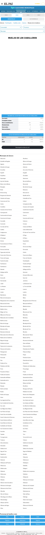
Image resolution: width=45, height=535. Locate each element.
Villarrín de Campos (27, 499)
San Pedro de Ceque (5, 411)
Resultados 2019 (21, 11)
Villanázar (25, 482)
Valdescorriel (3, 448)
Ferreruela (25, 249)
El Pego (24, 235)
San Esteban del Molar (28, 403)
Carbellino (2, 206)
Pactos (29, 11)
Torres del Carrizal (27, 437)
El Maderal (2, 235)
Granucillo (2, 278)
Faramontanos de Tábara (6, 243)
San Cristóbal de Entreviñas (6, 403)
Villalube (2, 479)
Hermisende (3, 280)
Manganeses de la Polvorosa (29, 300)
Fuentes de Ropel (27, 263)
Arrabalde (25, 175)
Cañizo (2, 204)
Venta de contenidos (10, 533)
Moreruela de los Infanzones (7, 334)
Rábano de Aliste (27, 383)
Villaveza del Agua (4, 505)
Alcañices (25, 158)
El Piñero (25, 238)
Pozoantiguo (26, 369)
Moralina (25, 332)
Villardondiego (3, 499)
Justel (1, 283)
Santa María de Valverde (6, 423)
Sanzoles (2, 431)
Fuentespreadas (27, 266)
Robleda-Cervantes (27, 391)
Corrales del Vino (4, 226)
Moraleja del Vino (27, 323)
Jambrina (25, 280)
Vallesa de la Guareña (28, 448)
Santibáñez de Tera (27, 423)
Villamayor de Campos (28, 479)
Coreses (25, 224)
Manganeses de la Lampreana (7, 300)
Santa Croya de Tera (28, 417)
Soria (7, 524)
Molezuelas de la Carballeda (7, 317)
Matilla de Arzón (27, 306)
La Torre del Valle (27, 286)
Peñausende (3, 354)
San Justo (2, 406)
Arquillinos (2, 175)
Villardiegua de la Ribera (6, 497)
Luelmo (24, 292)
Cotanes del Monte (27, 226)
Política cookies (39, 533)
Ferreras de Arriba (4, 249)
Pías (1, 360)
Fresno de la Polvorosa (5, 255)
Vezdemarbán (3, 457)
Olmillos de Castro (4, 343)
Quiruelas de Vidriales (28, 380)
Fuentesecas (3, 266)
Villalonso (2, 477)
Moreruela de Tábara (28, 334)
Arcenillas (2, 170)
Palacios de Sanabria (5, 349)
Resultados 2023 (11, 11)
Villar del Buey (26, 494)
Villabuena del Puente (5, 462)
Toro (24, 434)
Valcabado (2, 445)
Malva (24, 297)
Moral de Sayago (4, 323)
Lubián (2, 292)
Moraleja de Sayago (5, 326)
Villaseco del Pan (4, 502)
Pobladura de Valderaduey (29, 366)
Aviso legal (23, 533)
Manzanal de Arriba (5, 303)
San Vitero (25, 428)
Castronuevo (26, 212)
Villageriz (25, 468)
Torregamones (3, 437)
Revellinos (25, 386)
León (37, 516)
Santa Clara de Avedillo (5, 414)
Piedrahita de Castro (28, 360)
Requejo (2, 386)
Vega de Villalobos (27, 451)
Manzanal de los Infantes (6, 306)
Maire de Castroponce (5, 297)
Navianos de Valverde (28, 340)
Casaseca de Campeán (28, 206)
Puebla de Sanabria (5, 374)
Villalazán (2, 471)
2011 (28, 15)
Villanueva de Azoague (5, 485)
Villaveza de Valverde (28, 505)
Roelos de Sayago (4, 394)
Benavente (25, 184)
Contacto (3, 533)
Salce (1, 397)
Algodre (2, 164)
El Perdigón (3, 238)
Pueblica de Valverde (28, 374)
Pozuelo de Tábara (4, 371)
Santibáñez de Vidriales (5, 425)
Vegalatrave (3, 454)
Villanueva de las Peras (5, 488)
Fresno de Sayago (4, 258)
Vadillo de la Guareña (28, 443)
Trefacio (25, 440)
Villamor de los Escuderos (6, 482)
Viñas (1, 508)
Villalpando (25, 477)
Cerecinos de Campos (5, 218)
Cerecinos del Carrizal (28, 218)
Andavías (25, 167)
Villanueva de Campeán (28, 485)
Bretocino (25, 189)
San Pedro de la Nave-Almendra (30, 411)
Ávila (7, 516)
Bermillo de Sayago (27, 187)
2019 (6, 15)
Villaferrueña (3, 468)
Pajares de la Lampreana (6, 346)
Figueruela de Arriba (5, 252)
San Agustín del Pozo (5, 400)
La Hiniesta (3, 286)
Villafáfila (25, 465)
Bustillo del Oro (26, 195)
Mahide (24, 295)
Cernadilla (2, 221)
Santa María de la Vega (28, 420)
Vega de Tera (3, 451)
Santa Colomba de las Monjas (30, 414)
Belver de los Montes (5, 184)
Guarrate (25, 278)
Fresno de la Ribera (27, 255)
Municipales (11, 19)
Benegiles (2, 187)
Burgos (22, 516)
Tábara (24, 431)
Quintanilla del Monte (5, 377)
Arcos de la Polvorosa (28, 170)
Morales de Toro (27, 329)
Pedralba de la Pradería (28, 349)
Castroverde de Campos (6, 215)
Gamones (25, 272)
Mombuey (25, 317)
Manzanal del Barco (27, 303)
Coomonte (2, 224)
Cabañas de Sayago (5, 198)
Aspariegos (3, 178)
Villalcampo (3, 474)
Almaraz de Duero (27, 164)
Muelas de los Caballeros (6, 337)
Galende (2, 269)
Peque (24, 354)
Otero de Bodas (26, 343)
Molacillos (25, 315)
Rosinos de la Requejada (28, 394)
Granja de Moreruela (28, 275)
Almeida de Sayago (4, 167)
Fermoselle (3, 246)
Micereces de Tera (27, 312)
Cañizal (24, 201)
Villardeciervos (26, 491)
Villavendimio (26, 502)
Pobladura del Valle (4, 366)
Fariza (24, 243)
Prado (24, 371)
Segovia (38, 520)
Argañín (2, 172)
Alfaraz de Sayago (27, 161)
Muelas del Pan (26, 337)
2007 (38, 15)
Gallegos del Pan (27, 269)
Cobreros (25, 221)
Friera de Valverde (27, 258)
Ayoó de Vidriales (4, 181)
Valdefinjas (25, 445)
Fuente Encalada (4, 261)
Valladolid (22, 524)
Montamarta (26, 320)
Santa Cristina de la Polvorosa (7, 417)
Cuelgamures (3, 232)
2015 (17, 15)
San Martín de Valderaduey (29, 406)
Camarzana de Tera (5, 201)
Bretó (1, 189)
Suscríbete (37, 3)
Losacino (2, 289)
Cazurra (25, 215)
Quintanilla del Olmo (27, 377)
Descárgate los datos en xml (22, 147)
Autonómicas (34, 19)
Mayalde (25, 309)
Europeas (42, 11)
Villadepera (25, 462)
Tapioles (2, 434)
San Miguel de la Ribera (5, 408)
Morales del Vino (27, 326)
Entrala (2, 241)
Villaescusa (3, 465)
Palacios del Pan (27, 346)
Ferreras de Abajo (27, 246)
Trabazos (2, 440)
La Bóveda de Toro (27, 283)
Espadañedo (26, 241)
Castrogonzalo (3, 212)
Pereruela (2, 357)
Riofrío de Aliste (4, 388)
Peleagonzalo (3, 352)
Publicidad (17, 533)
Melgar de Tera (4, 312)
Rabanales (2, 383)
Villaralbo (2, 491)
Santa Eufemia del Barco (6, 420)
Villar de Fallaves (4, 494)
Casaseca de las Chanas (6, 209)
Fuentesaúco (3, 263)
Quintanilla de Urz (4, 380)
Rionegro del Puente (28, 388)
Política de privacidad (30, 533)
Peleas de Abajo (27, 352)
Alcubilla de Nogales (5, 161)
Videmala (2, 460)
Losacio (25, 289)
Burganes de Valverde (5, 195)
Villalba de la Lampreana (29, 471)
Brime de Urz (26, 192)
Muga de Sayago (4, 340)
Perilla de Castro (27, 357)
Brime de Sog (3, 192)
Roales (2, 391)
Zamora (25, 508)
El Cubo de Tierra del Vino (29, 232)
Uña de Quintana (4, 443)
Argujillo (25, 172)
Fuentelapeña (26, 261)
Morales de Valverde (5, 332)
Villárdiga (25, 497)
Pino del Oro (26, 363)
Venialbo (25, 454)
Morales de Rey (4, 329)
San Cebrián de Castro (28, 400)
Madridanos (3, 295)
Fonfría (24, 252)
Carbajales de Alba (27, 204)
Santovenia (25, 425)
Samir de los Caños (27, 397)
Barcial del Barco (27, 181)
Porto (1, 369)
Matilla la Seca (3, 309)
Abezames (2, 158)
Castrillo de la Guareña (28, 209)
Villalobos (25, 474)
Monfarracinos (3, 320)
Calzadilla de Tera (27, 198)
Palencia (7, 520)
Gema (1, 275)
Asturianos (25, 178)
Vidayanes (25, 457)
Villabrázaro (26, 460)
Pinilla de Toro (3, 363)
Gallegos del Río (4, 272)
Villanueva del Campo (28, 488)
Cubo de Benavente (27, 229)
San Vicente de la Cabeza (6, 428)
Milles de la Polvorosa (5, 315)
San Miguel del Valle (27, 408)
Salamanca (22, 520)
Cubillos (2, 229)
